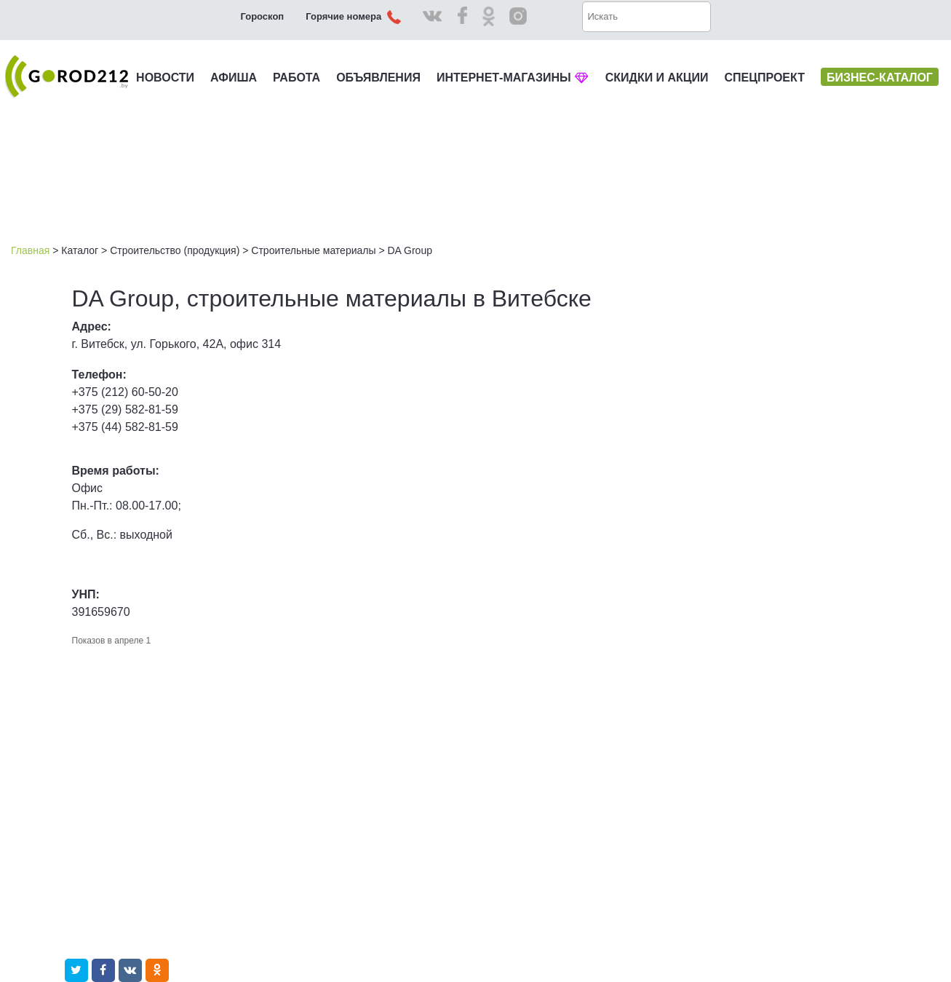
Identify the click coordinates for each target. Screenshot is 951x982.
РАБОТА (296, 77)
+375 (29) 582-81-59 (125, 409)
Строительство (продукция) (174, 250)
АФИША (233, 77)
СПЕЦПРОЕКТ (765, 77)
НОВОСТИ (165, 77)
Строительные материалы (313, 250)
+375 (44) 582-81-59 (125, 427)
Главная (30, 250)
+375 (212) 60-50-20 (125, 392)
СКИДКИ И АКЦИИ (657, 77)
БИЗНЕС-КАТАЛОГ (880, 77)
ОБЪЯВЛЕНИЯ (378, 77)
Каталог (79, 250)
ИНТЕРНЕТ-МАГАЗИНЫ (513, 77)
